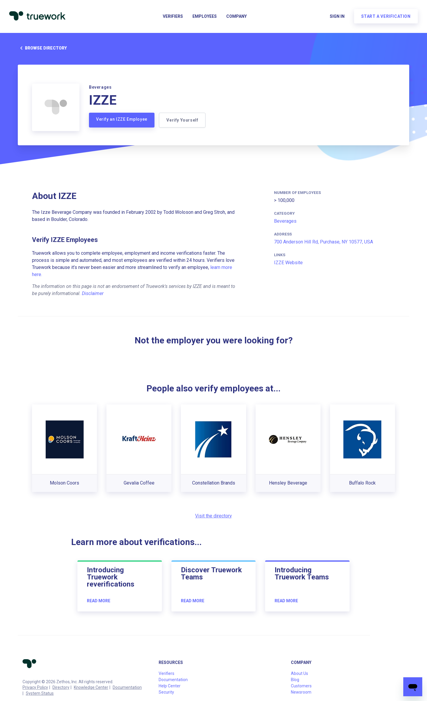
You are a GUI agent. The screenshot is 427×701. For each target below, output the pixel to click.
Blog (295, 679)
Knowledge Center (91, 687)
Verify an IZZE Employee (121, 119)
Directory (60, 687)
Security (166, 692)
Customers (301, 686)
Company (236, 16)
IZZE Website (288, 262)
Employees (204, 16)
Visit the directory (213, 516)
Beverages (285, 221)
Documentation (127, 687)
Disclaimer (92, 293)
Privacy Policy (35, 687)
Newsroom (301, 692)
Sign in (336, 16)
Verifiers (173, 16)
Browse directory (42, 48)
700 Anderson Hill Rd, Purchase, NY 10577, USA (323, 242)
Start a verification (385, 16)
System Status (40, 693)
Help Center (170, 686)
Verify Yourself (182, 120)
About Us (299, 673)
